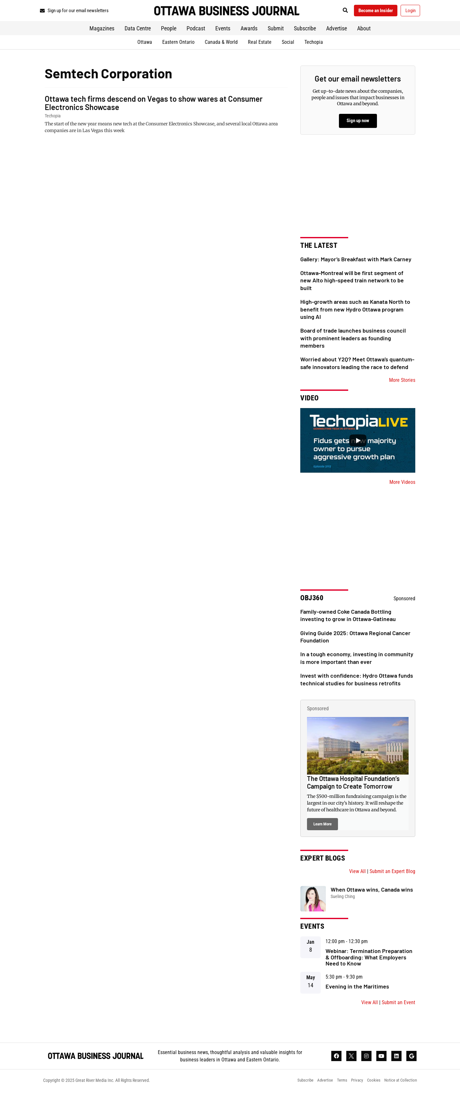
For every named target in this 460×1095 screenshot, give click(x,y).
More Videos (402, 484)
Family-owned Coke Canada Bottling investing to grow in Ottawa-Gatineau (348, 617)
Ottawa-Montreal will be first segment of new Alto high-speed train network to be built (352, 283)
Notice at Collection (399, 1083)
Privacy (352, 1083)
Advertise (336, 30)
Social (288, 44)
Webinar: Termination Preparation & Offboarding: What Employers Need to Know (369, 959)
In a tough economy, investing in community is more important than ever (356, 660)
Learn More (322, 826)
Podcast (196, 30)
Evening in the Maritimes (357, 988)
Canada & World (221, 44)
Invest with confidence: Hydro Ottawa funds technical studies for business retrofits (356, 681)
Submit (276, 30)
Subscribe (305, 30)
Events (222, 30)
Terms (335, 1083)
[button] (337, 11)
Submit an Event (398, 1004)
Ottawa (144, 44)
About (364, 30)
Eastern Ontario (178, 44)
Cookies (371, 1083)
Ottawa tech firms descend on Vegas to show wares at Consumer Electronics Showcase (154, 105)
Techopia (313, 44)
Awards (249, 30)
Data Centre (138, 30)
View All (357, 873)
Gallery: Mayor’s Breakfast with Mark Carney (355, 260)
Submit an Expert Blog (392, 873)
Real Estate (260, 44)
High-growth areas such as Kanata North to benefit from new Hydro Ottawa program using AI (355, 311)
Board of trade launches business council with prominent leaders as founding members (353, 340)
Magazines (101, 30)
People (168, 30)
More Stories (402, 382)
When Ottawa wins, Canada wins (372, 891)
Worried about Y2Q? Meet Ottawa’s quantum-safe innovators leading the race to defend (357, 365)
